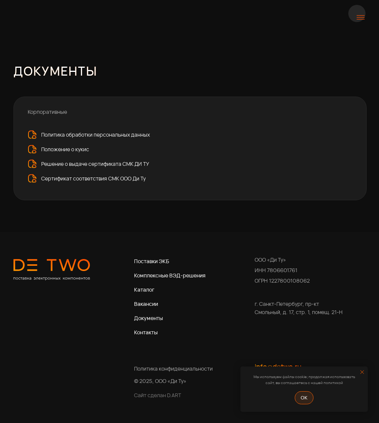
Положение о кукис (65, 149)
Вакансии (146, 303)
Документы (148, 318)
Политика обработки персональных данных (95, 134)
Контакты (146, 332)
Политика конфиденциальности (173, 368)
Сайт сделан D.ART (157, 395)
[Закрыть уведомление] (362, 372)
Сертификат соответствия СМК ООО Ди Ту (93, 178)
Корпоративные (47, 111)
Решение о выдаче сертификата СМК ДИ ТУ (95, 163)
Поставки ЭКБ (151, 261)
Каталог (144, 289)
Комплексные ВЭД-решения (170, 275)
